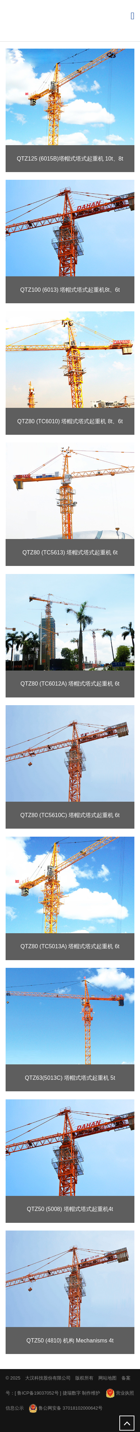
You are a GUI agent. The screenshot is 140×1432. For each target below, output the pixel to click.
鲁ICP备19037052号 (38, 1393)
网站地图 (107, 1378)
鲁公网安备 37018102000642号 (66, 1408)
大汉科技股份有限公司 (48, 1378)
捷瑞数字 (72, 1393)
